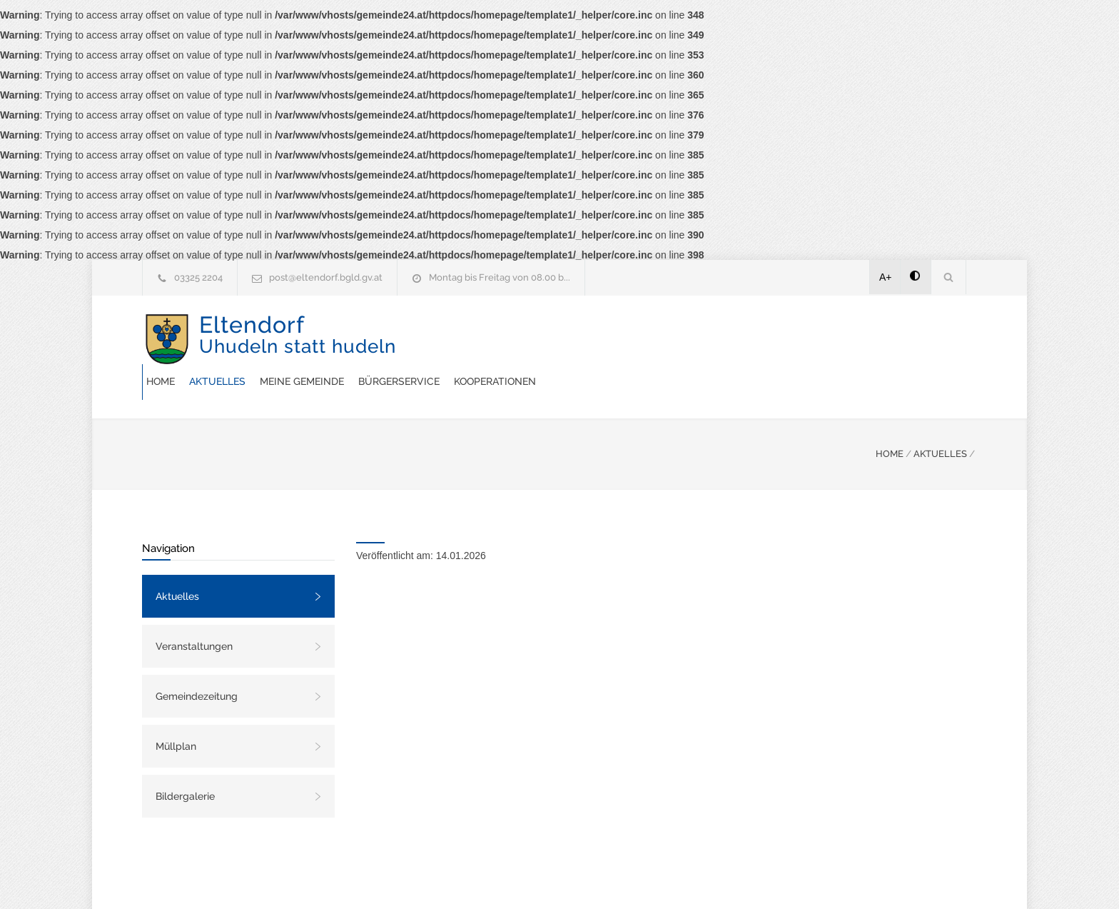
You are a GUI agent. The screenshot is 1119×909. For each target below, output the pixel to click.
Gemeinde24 (439, 879)
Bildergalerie (185, 760)
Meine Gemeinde (577, 338)
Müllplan (176, 710)
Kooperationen (770, 338)
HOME (889, 418)
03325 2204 (198, 277)
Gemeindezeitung (197, 660)
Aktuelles (492, 338)
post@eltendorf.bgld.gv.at (326, 277)
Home (435, 338)
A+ (885, 277)
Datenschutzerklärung (745, 879)
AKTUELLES (940, 418)
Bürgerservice (673, 338)
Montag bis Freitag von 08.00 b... (499, 277)
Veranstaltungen (194, 610)
